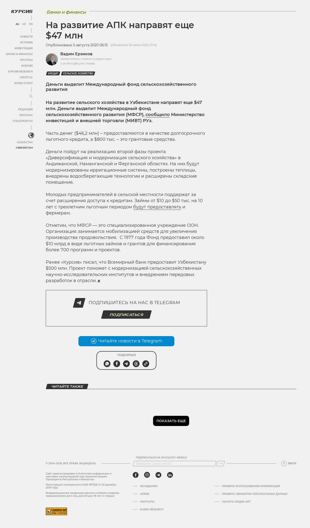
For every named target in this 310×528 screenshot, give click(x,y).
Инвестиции (24, 48)
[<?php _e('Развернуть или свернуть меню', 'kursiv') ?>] (31, 135)
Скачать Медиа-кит (236, 501)
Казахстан (25, 142)
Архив (144, 494)
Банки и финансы (19, 54)
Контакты (147, 501)
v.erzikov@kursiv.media (77, 63)
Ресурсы (26, 60)
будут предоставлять (157, 207)
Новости (26, 36)
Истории (26, 42)
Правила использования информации (251, 486)
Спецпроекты (23, 121)
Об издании (148, 486)
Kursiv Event (23, 83)
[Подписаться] (220, 463)
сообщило (158, 114)
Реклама (26, 115)
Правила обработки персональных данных (254, 494)
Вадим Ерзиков (76, 54)
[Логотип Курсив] (22, 11)
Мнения (27, 65)
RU (17, 24)
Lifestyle (26, 77)
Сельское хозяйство (78, 73)
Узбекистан (24, 147)
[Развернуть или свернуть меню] (31, 96)
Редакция (25, 109)
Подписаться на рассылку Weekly (161, 457)
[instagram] (147, 475)
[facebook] (136, 475)
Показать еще (171, 421)
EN (31, 24)
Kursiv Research (151, 509)
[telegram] (158, 475)
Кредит (53, 73)
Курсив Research (20, 71)
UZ (24, 24)
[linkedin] (170, 475)
